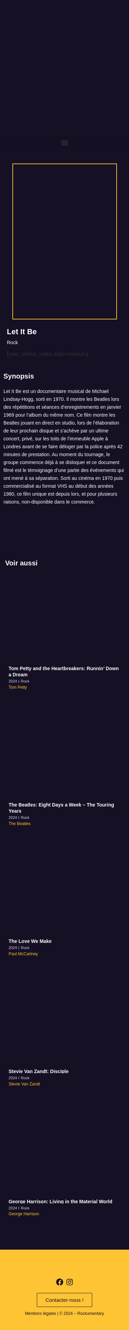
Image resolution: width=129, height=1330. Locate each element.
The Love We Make (30, 941)
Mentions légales (40, 1313)
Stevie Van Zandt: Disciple (38, 1071)
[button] (64, 142)
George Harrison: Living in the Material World (60, 1201)
